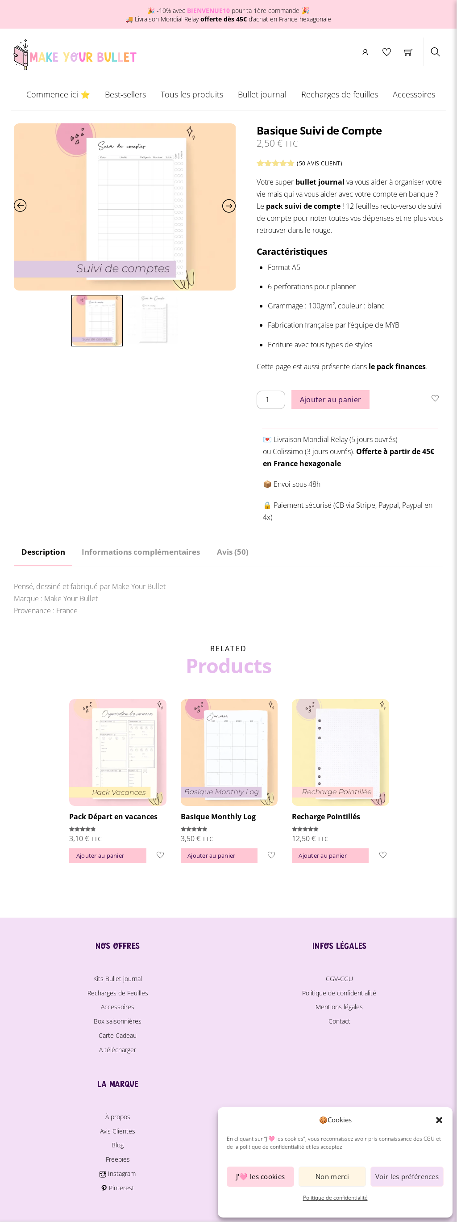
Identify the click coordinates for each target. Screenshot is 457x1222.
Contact (339, 1021)
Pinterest (117, 1188)
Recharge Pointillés (326, 817)
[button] (439, 1120)
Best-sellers (124, 95)
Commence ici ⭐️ (58, 95)
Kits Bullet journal (117, 978)
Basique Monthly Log (218, 817)
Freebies (118, 1159)
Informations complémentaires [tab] (141, 552)
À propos (117, 1116)
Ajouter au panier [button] (100, 855)
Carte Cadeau (118, 1035)
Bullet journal (262, 95)
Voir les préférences (407, 1176)
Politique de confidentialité (335, 1197)
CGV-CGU (339, 978)
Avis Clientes (117, 1131)
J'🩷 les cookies (260, 1176)
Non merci (332, 1176)
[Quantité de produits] (271, 401)
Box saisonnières (117, 1021)
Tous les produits (191, 95)
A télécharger (117, 1049)
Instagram (117, 1173)
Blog (118, 1145)
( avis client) (320, 164)
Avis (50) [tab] (233, 552)
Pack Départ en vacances (113, 817)
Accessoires (414, 95)
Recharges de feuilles (339, 95)
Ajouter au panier (330, 400)
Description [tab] (43, 552)
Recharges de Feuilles (117, 993)
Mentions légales (339, 1007)
